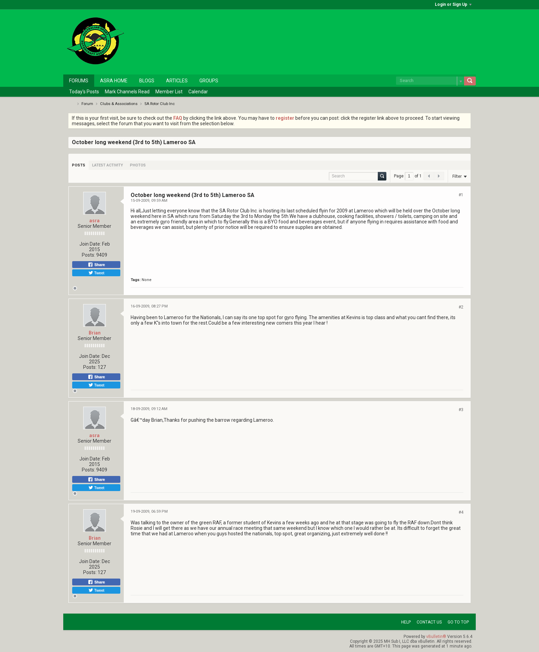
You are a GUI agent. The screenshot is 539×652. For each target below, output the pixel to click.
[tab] (78, 165)
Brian (95, 333)
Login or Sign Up (453, 4)
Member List (169, 91)
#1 (461, 195)
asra (94, 220)
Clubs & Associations (119, 104)
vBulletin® (436, 636)
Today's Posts (84, 91)
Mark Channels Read (127, 91)
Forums (78, 80)
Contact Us (429, 622)
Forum (87, 104)
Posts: (88, 255)
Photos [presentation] (138, 165)
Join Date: (90, 244)
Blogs (146, 80)
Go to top (458, 622)
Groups (208, 80)
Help (406, 622)
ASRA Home (114, 80)
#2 (461, 307)
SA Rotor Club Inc (159, 104)
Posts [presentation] (78, 165)
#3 (461, 409)
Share (96, 264)
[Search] (430, 81)
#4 (461, 512)
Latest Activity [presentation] (107, 165)
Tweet (96, 272)
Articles (177, 80)
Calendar (198, 91)
